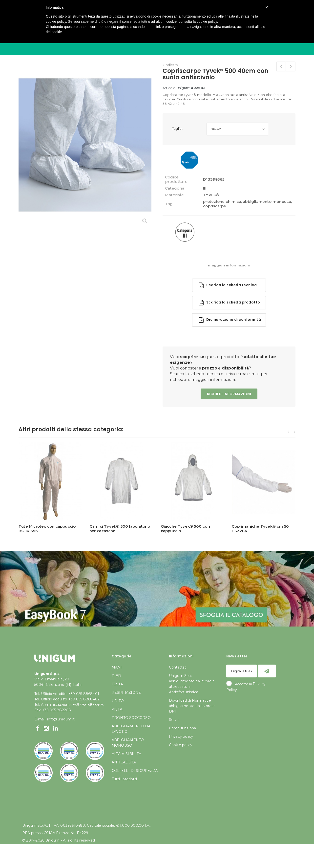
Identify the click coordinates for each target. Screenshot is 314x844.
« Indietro (170, 65)
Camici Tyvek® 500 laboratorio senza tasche (120, 528)
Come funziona (182, 728)
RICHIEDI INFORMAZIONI (229, 393)
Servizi (174, 719)
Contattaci (178, 667)
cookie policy (207, 21)
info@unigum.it (61, 719)
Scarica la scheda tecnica (228, 285)
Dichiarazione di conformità (230, 320)
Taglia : (178, 128)
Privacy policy (181, 736)
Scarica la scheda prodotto (229, 302)
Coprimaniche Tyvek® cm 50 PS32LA (260, 528)
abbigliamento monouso (267, 201)
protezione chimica (222, 201)
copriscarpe (214, 206)
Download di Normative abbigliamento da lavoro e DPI (192, 706)
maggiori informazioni (229, 265)
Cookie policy (180, 745)
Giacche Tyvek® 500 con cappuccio (185, 528)
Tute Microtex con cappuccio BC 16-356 (47, 528)
